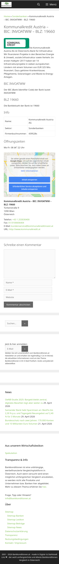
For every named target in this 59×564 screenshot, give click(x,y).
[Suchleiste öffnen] (38, 4)
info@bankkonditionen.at (18, 498)
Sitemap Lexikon (15, 519)
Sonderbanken (19, 16)
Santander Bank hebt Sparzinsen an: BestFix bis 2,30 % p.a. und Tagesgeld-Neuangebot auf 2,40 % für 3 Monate (29, 413)
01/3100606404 (16, 222)
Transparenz (11, 535)
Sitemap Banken (15, 515)
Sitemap (9, 511)
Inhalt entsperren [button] (29, 179)
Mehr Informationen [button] (29, 171)
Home (7, 16)
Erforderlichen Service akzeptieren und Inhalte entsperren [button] (29, 187)
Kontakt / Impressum (15, 542)
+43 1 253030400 (20, 219)
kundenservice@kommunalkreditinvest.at (32, 226)
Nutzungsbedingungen (17, 539)
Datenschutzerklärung (16, 531)
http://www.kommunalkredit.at (24, 229)
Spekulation (11, 453)
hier (44, 486)
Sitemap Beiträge (16, 523)
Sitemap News (14, 527)
